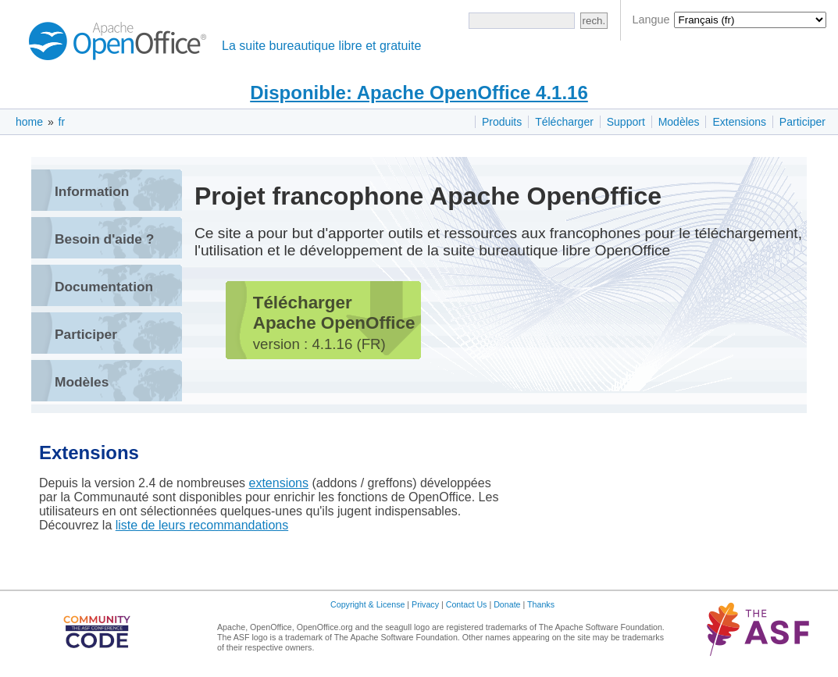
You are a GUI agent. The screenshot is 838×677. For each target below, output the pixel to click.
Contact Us (466, 604)
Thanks (541, 604)
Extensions (738, 122)
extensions (279, 483)
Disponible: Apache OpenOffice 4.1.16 (419, 92)
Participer (802, 122)
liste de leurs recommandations (202, 525)
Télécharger (564, 122)
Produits (502, 122)
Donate (507, 604)
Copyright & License (367, 604)
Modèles (679, 122)
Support (626, 122)
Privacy (425, 604)
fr (62, 122)
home (29, 122)
